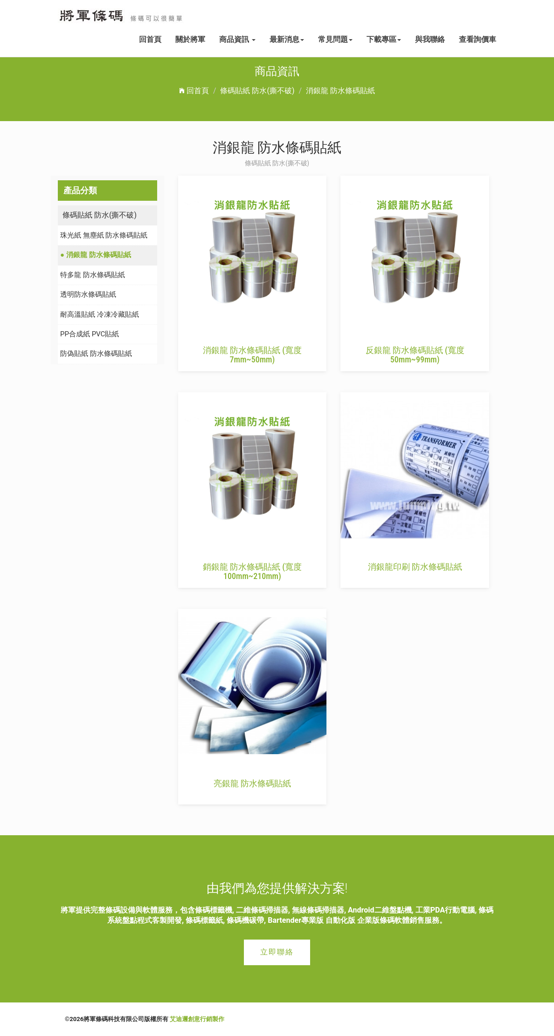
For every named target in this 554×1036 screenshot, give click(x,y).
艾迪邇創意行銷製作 (197, 1019)
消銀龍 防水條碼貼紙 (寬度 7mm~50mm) (252, 354)
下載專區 (384, 39)
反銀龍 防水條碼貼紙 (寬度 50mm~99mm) (415, 354)
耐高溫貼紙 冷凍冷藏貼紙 (99, 314)
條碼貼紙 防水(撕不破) (257, 90)
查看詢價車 (477, 39)
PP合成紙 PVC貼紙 (89, 334)
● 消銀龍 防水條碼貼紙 (95, 255)
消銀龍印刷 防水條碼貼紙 (415, 567)
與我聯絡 (430, 39)
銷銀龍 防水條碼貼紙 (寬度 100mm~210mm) (252, 571)
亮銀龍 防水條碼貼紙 (252, 783)
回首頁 (150, 39)
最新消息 (287, 39)
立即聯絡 (277, 951)
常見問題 (335, 39)
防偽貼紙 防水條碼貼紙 (96, 353)
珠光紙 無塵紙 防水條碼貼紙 (103, 235)
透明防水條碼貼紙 (88, 294)
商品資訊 (237, 39)
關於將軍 (190, 39)
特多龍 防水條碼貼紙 (92, 275)
